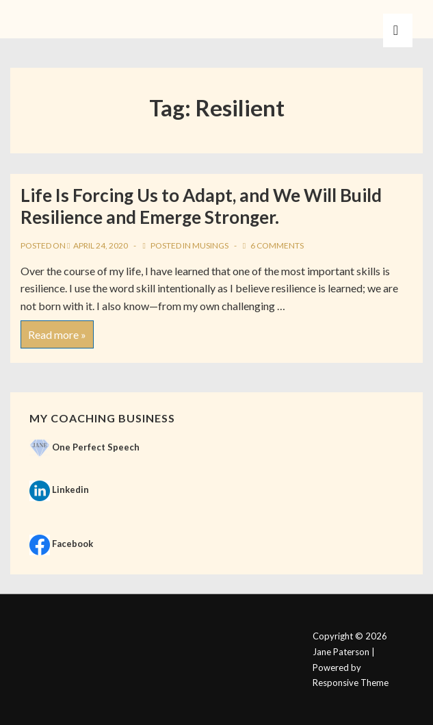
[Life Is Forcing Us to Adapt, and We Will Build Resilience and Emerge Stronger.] (100, 245)
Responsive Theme (351, 682)
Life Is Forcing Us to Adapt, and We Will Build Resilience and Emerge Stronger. (201, 206)
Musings (210, 245)
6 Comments (277, 245)
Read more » (56, 330)
